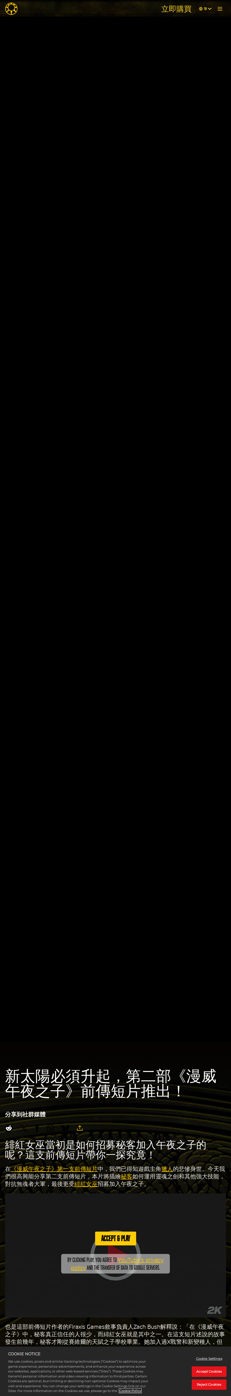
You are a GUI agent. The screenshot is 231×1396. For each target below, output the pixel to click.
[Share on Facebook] (37, 1128)
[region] (115, 1371)
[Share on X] (24, 1128)
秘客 (126, 1176)
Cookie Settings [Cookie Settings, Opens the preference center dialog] (209, 1359)
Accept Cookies (209, 1371)
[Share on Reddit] (9, 1128)
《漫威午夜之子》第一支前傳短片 (54, 1168)
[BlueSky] (65, 1128)
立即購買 (176, 9)
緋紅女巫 (86, 1183)
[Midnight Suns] (11, 9)
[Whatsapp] (50, 1128)
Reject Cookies (209, 1384)
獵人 (167, 1168)
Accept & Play (115, 1238)
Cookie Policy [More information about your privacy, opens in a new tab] (130, 1391)
